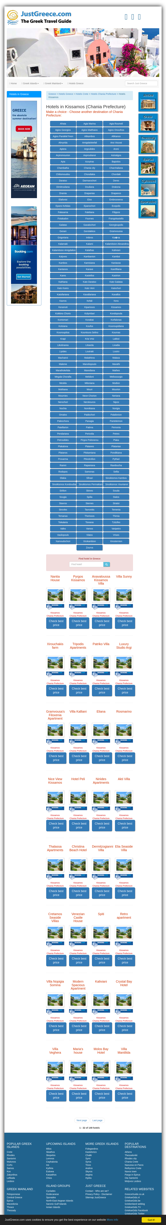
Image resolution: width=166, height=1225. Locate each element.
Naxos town (131, 1171)
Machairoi (63, 357)
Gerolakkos (89, 231)
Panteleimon (116, 421)
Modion (116, 383)
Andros (89, 1168)
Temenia (116, 509)
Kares (63, 275)
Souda (116, 490)
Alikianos (116, 136)
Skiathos (50, 1152)
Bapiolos (116, 161)
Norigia (116, 408)
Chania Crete (131, 1161)
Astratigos (116, 155)
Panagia (89, 421)
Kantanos (63, 269)
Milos (49, 1148)
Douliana (89, 187)
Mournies (63, 395)
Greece (52, 94)
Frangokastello (116, 218)
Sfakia (63, 478)
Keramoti (63, 307)
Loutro (116, 351)
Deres (116, 180)
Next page (82, 1120)
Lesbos (10, 1181)
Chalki (88, 1155)
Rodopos (62, 471)
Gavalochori (89, 225)
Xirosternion (116, 541)
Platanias (116, 446)
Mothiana (63, 389)
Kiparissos (89, 307)
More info (113, 1220)
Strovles (63, 509)
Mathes (116, 370)
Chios (49, 1178)
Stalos (116, 497)
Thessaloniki (131, 1155)
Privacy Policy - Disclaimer (98, 1194)
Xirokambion (89, 541)
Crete (9, 1152)
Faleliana (89, 212)
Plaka (116, 440)
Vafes (63, 528)
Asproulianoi (89, 155)
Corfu (9, 1165)
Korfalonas (116, 319)
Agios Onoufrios (116, 130)
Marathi (116, 364)
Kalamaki (63, 244)
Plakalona (63, 446)
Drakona (116, 187)
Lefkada (11, 1178)
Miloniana (89, 383)
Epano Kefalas (63, 206)
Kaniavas (116, 263)
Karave (89, 269)
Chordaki (116, 174)
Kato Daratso (89, 282)
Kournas (116, 332)
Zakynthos (12, 1174)
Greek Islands (30, 83)
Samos (10, 1168)
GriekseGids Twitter (135, 1213)
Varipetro (116, 528)
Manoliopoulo (89, 364)
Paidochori (89, 414)
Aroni (116, 149)
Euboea (50, 1171)
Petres (116, 433)
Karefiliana (116, 269)
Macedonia (12, 1204)
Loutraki (90, 351)
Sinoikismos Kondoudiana (64, 484)
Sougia (63, 497)
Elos (89, 199)
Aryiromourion (63, 155)
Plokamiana (89, 452)
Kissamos (116, 307)
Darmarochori (89, 180)
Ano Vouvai (116, 142)
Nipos (116, 402)
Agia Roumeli (116, 123)
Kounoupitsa (63, 332)
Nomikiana (89, 408)
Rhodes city (131, 1158)
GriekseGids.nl (132, 1197)
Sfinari (89, 478)
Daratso (63, 180)
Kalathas (89, 250)
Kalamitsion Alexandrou (117, 244)
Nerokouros (89, 402)
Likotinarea (63, 345)
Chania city (89, 168)
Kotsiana (63, 326)
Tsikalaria (63, 522)
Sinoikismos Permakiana (90, 484)
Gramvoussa (116, 231)
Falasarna (63, 212)
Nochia (63, 408)
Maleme (63, 364)
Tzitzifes (116, 522)
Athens (128, 1152)
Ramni (63, 465)
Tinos (88, 1165)
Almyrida (63, 142)
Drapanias (89, 193)
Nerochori (63, 402)
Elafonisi (63, 199)
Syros (88, 1161)
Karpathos (51, 1174)
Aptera (63, 149)
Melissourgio (116, 376)
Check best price (56, 623)
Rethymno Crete (133, 1168)
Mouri (89, 389)
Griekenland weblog (135, 1204)
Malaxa (116, 357)
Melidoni (89, 376)
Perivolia (89, 433)
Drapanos (116, 193)
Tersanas (63, 516)
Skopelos (51, 1155)
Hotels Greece (76, 83)
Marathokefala (63, 370)
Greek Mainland (53, 83)
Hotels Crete (82, 94)
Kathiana (63, 282)
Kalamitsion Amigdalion (64, 250)
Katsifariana (63, 294)
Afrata (63, 123)
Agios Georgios (63, 130)
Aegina (89, 1174)
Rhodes (11, 1155)
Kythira (49, 1168)
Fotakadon (63, 218)
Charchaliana (116, 168)
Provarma (63, 459)
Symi (87, 1158)
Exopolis (116, 206)
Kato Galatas (116, 282)
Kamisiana (89, 263)
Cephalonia (52, 1161)
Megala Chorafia (63, 376)
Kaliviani (116, 250)
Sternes (89, 503)
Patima (89, 427)
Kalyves (63, 256)
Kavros (63, 301)
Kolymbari (89, 313)
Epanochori (89, 206)
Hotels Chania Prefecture (103, 94)
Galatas (63, 225)
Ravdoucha (116, 465)
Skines (89, 490)
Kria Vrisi (89, 338)
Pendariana (63, 433)
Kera (116, 301)
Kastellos (89, 275)
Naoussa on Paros (134, 1165)
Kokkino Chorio (63, 313)
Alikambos (89, 136)
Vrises (116, 535)
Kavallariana (89, 294)
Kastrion (116, 275)
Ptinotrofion (89, 459)
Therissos (90, 516)
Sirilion (63, 490)
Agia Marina (89, 123)
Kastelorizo (91, 1152)
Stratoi (116, 503)
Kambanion (89, 256)
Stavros (63, 503)
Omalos (63, 414)
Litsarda (90, 345)
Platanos (63, 452)
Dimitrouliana (63, 187)
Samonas (89, 471)
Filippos (116, 212)
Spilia (89, 497)
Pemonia (116, 427)
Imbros (89, 237)
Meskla (62, 383)
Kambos (63, 263)
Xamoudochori (63, 541)
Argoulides (89, 149)
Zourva (89, 547)
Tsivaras (89, 522)
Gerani (63, 231)
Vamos (89, 528)
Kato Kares (63, 288)
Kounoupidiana (116, 326)
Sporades (51, 1197)
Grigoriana (63, 237)
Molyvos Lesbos (133, 1181)
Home (13, 83)
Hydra (88, 1178)
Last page (98, 1120)
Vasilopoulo (63, 535)
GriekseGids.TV (133, 1207)
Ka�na (116, 237)
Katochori (116, 288)
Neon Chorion (89, 395)
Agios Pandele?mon (63, 136)
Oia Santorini (131, 1178)
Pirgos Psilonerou (90, 440)
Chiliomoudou (63, 174)
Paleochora (63, 421)
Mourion (116, 389)
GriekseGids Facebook (136, 1210)
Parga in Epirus (132, 1174)
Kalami (89, 244)
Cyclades (51, 1191)
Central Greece (14, 1197)
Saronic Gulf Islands (56, 1204)
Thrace (10, 1207)
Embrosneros (116, 199)
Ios (47, 1165)
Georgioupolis (116, 225)
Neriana (116, 395)
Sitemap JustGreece (95, 1197)
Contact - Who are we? (97, 1191)
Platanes (89, 446)
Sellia (116, 471)
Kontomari (63, 319)
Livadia (116, 345)
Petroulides (63, 440)
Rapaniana (89, 465)
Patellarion (63, 427)
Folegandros (91, 1148)
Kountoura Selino (89, 332)
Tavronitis (89, 509)
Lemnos (50, 1158)
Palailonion (116, 414)
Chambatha (63, 168)
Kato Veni (89, 288)
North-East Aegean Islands (59, 1200)
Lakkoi (116, 338)
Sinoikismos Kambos (116, 478)
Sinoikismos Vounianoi (116, 484)
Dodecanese (52, 1194)
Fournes (89, 218)
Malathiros (89, 357)
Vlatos (89, 535)
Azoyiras (89, 161)
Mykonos (11, 1161)
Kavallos (116, 294)
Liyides (63, 351)
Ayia (63, 161)
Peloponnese (13, 1194)
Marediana (89, 370)
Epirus (10, 1200)
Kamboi (116, 256)
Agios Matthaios (90, 130)
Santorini (11, 1158)
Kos (9, 1171)
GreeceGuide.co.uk (134, 1194)
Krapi (63, 338)
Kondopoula (116, 313)
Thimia (116, 516)
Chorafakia (89, 174)
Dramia (63, 193)
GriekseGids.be (132, 1200)
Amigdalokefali (89, 142)
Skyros (88, 1171)
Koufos (89, 326)
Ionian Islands (53, 1207)
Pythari (116, 459)
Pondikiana (116, 452)
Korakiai (89, 319)
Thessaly (11, 1210)
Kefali (89, 301)
